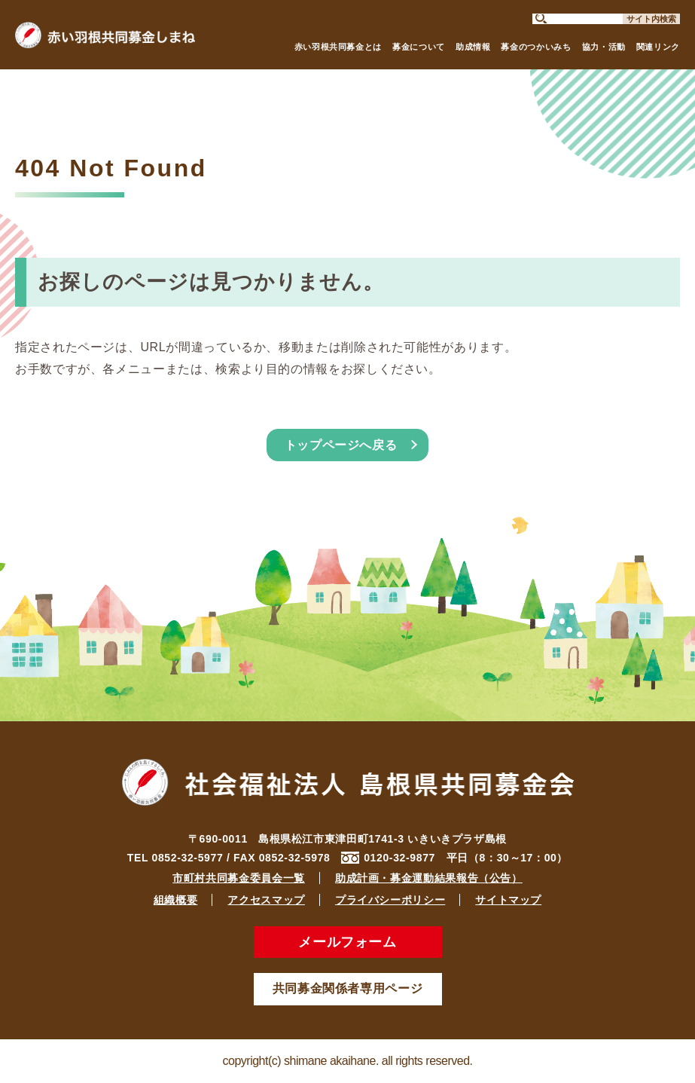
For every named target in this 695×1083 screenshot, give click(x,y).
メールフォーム (347, 942)
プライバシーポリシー (390, 900)
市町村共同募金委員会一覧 (238, 878)
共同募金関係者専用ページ (348, 988)
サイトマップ (508, 900)
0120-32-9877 (399, 858)
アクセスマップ (265, 900)
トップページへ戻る (341, 445)
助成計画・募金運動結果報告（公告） (429, 878)
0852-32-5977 (188, 858)
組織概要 (176, 900)
